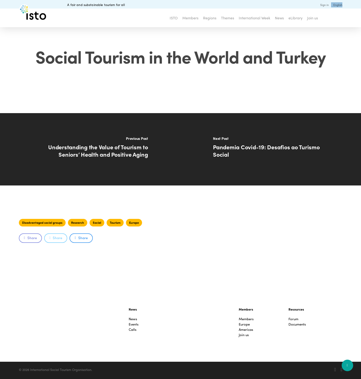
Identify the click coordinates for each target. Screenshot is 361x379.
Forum (293, 319)
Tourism (115, 222)
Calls (133, 329)
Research (77, 222)
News (133, 319)
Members (246, 319)
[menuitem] (337, 4)
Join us (244, 335)
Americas (246, 329)
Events (134, 324)
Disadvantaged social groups (42, 222)
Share (30, 237)
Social (97, 222)
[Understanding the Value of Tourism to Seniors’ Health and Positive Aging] (90, 149)
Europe (134, 222)
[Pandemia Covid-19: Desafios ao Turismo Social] (270, 149)
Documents (297, 324)
